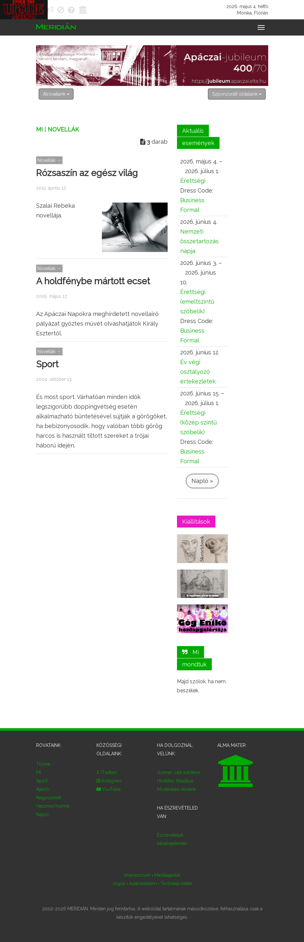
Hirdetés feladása (175, 780)
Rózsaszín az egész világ (87, 173)
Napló (42, 814)
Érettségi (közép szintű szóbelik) (198, 422)
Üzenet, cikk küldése (178, 772)
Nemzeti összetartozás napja (199, 241)
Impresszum (137, 875)
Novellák (63, 129)
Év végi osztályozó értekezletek (198, 372)
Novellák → (49, 160)
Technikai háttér (176, 883)
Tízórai (43, 764)
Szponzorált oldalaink (236, 94)
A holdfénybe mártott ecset (93, 281)
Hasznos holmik (53, 806)
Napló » (202, 480)
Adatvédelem (143, 883)
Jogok (118, 883)
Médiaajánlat (167, 875)
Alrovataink (56, 94)
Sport (47, 364)
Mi (39, 129)
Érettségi (192, 180)
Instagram (109, 780)
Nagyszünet (48, 797)
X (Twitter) (106, 772)
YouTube (108, 789)
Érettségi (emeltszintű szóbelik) (197, 301)
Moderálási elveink (176, 789)
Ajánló (42, 789)
